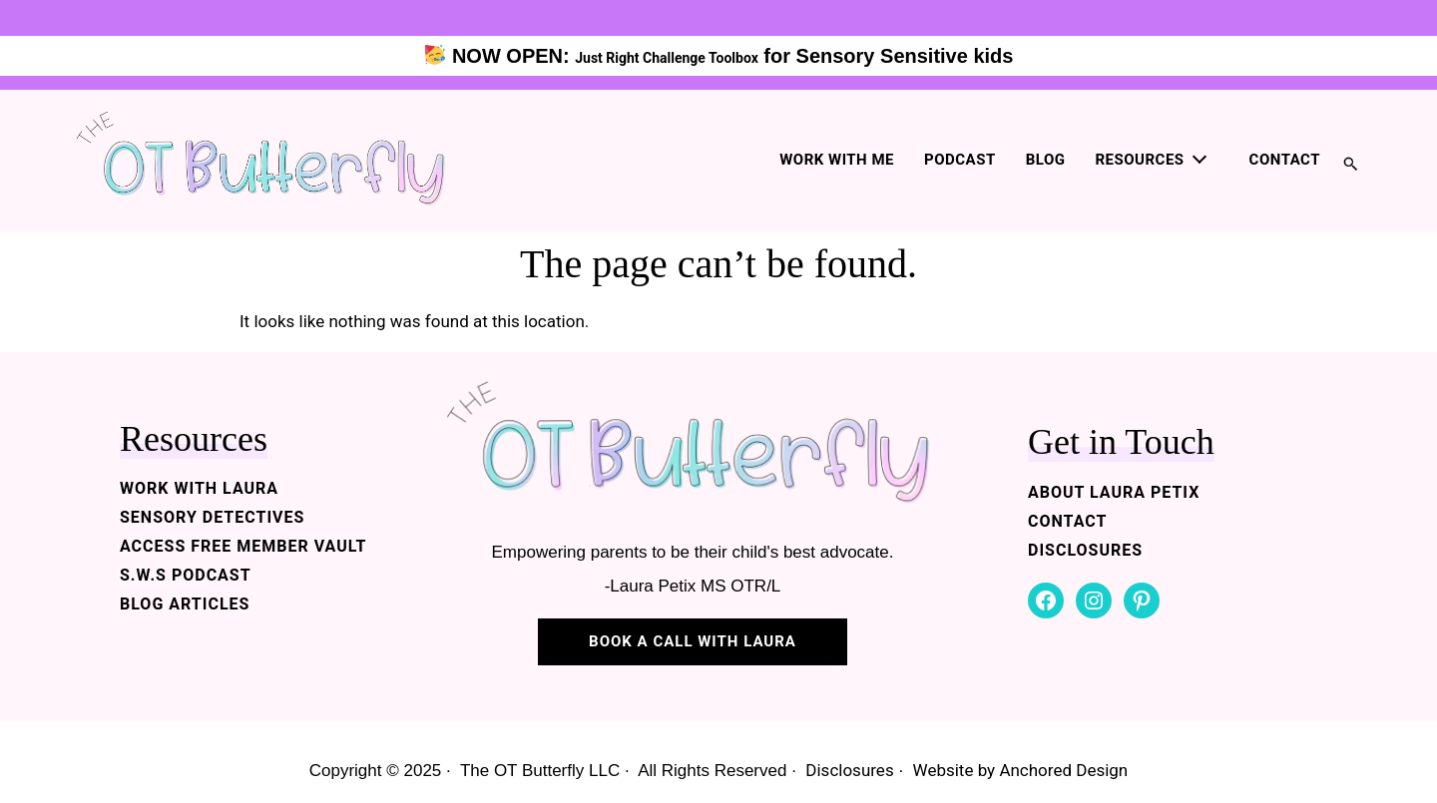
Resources (1140, 160)
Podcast (960, 160)
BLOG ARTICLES (184, 604)
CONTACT (1067, 521)
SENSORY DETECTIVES (212, 517)
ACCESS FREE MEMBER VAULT (243, 546)
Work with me (836, 160)
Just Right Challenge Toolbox (666, 58)
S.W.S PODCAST (185, 575)
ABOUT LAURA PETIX (1113, 492)
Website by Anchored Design (1021, 770)
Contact (1284, 160)
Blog (1046, 160)
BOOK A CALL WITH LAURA (692, 641)
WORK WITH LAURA (199, 488)
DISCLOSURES (1085, 550)
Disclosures (849, 770)
